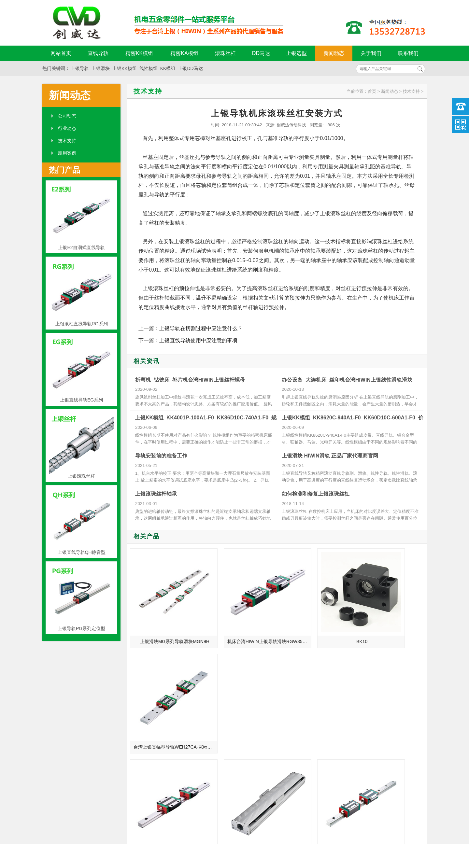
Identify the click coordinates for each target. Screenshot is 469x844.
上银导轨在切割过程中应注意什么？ (201, 328)
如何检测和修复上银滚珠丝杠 (315, 494)
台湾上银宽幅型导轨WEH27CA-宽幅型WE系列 (391, 622)
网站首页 (60, 53)
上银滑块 (101, 68)
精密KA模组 (184, 53)
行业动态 (67, 128)
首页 (372, 91)
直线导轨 (98, 53)
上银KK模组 (124, 68)
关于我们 (371, 53)
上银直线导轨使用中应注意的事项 (198, 340)
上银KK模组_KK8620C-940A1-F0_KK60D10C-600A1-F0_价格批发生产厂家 (371, 417)
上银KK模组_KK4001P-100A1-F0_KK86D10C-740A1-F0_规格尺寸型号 (219, 417)
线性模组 (148, 68)
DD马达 (261, 53)
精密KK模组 (139, 53)
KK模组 (168, 68)
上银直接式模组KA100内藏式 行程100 (241, 709)
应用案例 (67, 153)
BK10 (314, 622)
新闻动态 (333, 53)
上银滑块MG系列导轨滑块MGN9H (166, 622)
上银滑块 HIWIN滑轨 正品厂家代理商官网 (330, 455)
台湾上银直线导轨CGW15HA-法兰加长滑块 (391, 709)
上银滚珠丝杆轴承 (156, 494)
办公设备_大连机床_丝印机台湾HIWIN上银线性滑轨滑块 (347, 380)
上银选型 (296, 53)
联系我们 (408, 53)
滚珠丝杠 (225, 53)
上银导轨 (80, 68)
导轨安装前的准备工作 (161, 455)
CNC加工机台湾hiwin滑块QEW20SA (166, 709)
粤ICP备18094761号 (334, 805)
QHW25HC (315, 709)
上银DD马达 (190, 68)
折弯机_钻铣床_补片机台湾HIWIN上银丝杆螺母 (190, 380)
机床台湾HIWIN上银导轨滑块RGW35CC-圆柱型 (241, 622)
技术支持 (67, 140)
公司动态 (67, 116)
